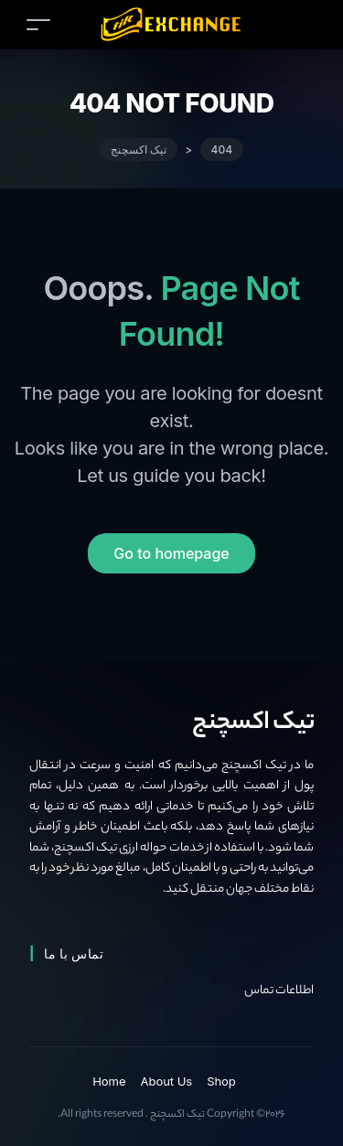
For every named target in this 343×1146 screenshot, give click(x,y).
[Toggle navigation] (38, 24)
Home (108, 1081)
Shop (221, 1081)
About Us (167, 1081)
